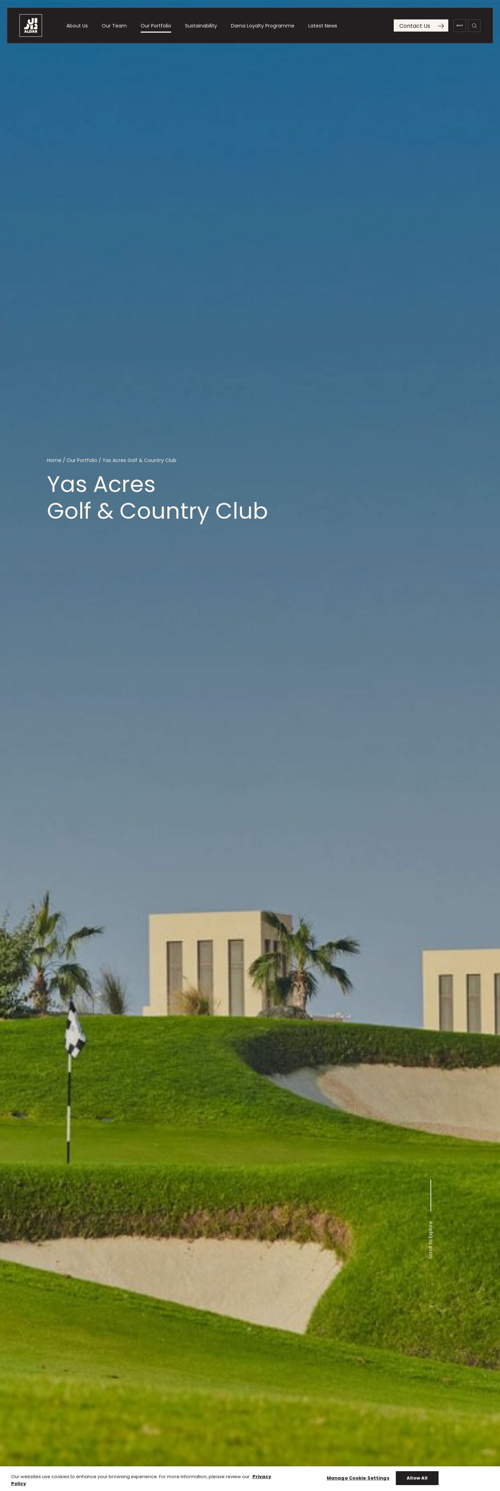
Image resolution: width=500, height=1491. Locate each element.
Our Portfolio (156, 28)
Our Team (114, 28)
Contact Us (421, 29)
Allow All (417, 1481)
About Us (77, 28)
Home (54, 460)
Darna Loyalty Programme (262, 28)
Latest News (322, 28)
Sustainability (201, 28)
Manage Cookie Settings (358, 1481)
